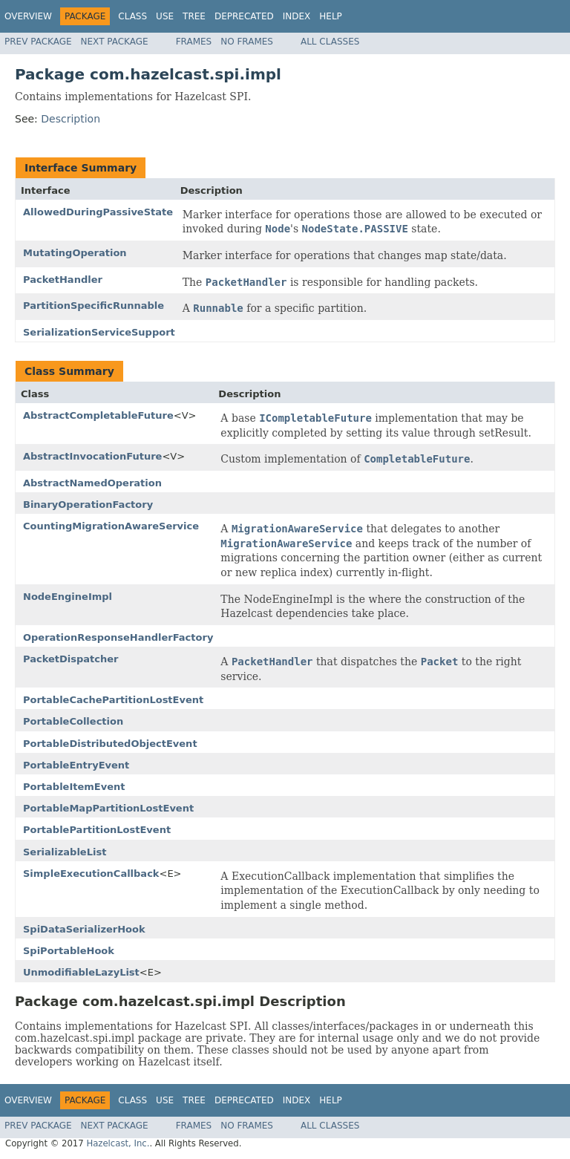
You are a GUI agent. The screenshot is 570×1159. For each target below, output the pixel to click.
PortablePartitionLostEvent (97, 829)
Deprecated (244, 16)
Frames (194, 41)
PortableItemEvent (74, 786)
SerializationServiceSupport (99, 332)
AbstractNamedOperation (92, 483)
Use (165, 16)
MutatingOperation (75, 252)
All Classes (330, 41)
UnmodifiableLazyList (81, 972)
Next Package (114, 41)
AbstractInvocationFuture (92, 456)
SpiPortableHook (68, 950)
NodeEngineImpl (67, 596)
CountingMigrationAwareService (111, 526)
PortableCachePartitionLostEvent (113, 699)
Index (297, 16)
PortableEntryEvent (76, 765)
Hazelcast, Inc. (117, 1143)
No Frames (246, 41)
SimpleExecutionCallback (91, 873)
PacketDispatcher (70, 659)
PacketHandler (62, 279)
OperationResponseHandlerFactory (118, 637)
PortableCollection (73, 721)
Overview (28, 16)
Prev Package (38, 41)
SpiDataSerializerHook (84, 929)
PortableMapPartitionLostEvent (108, 808)
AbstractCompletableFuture (98, 415)
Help (330, 16)
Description (70, 119)
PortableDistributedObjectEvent (110, 743)
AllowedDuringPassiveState (98, 212)
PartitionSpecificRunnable (93, 305)
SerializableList (64, 852)
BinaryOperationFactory (88, 504)
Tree (194, 16)
